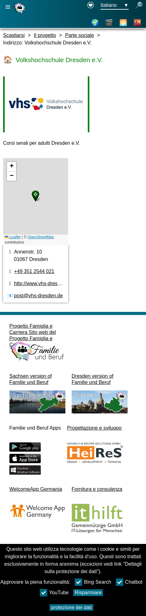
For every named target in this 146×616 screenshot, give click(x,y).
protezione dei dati (71, 607)
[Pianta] (95, 22)
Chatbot (129, 582)
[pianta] (35, 201)
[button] (35, 196)
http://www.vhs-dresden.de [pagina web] (43, 283)
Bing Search (93, 582)
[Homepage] (20, 13)
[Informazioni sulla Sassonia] (123, 22)
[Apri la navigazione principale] (7, 7)
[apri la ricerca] (139, 6)
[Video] (109, 22)
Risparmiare (88, 592)
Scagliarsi (14, 35)
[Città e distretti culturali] (137, 22)
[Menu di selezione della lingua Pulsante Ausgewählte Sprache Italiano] (115, 6)
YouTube (54, 592)
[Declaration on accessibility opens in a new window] (90, 6)
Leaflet (13, 237)
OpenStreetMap (40, 237)
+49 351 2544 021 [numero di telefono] (34, 271)
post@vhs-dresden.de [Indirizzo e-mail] (38, 295)
